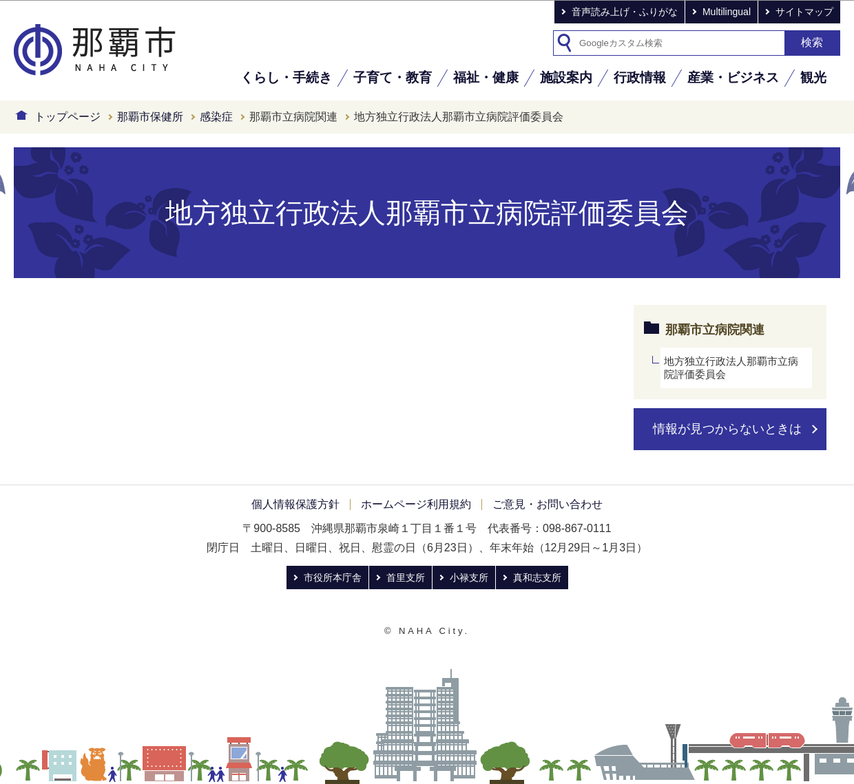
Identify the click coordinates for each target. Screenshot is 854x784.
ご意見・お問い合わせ (547, 504)
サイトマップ (804, 11)
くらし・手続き (286, 77)
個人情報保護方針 (295, 504)
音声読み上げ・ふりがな (625, 11)
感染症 (216, 117)
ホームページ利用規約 (416, 504)
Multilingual (726, 11)
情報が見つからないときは (727, 429)
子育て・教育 (392, 77)
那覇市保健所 (150, 117)
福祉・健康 (486, 77)
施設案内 (566, 77)
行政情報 (640, 77)
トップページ (67, 117)
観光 (813, 77)
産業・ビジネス (733, 77)
